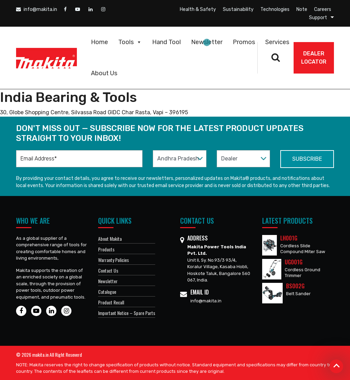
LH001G (288, 238)
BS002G (295, 286)
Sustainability (238, 9)
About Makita (110, 238)
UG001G (293, 262)
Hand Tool (166, 42)
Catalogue (107, 291)
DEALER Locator (313, 57)
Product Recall (111, 302)
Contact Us (108, 270)
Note (301, 9)
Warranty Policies (113, 259)
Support (318, 18)
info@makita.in (36, 9)
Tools (130, 42)
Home (99, 42)
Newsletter (207, 42)
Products (106, 249)
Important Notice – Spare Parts (126, 312)
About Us (104, 73)
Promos (244, 42)
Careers (322, 9)
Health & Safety (198, 9)
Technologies (275, 9)
